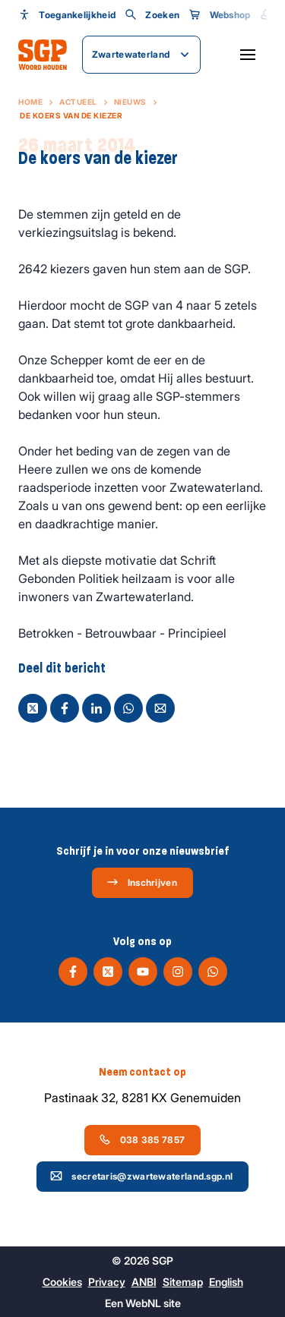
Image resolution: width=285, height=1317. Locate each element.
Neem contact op (142, 1072)
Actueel (78, 101)
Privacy (106, 1281)
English (226, 1281)
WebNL (143, 1303)
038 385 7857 (142, 1139)
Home (30, 101)
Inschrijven (141, 882)
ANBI (144, 1281)
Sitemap (183, 1281)
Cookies (62, 1281)
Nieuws (130, 101)
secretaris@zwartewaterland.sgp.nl (141, 1176)
